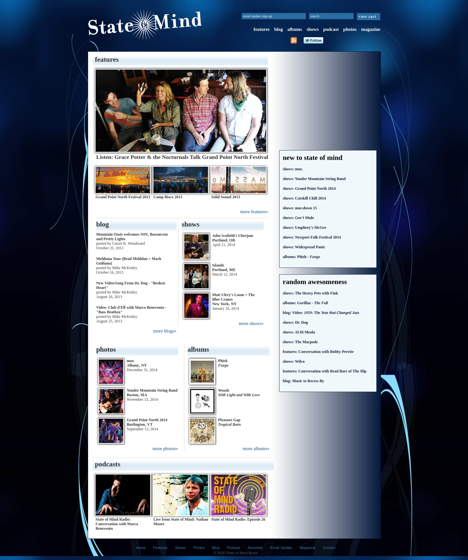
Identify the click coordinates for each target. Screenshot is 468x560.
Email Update (281, 548)
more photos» (165, 448)
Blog (215, 548)
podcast (331, 29)
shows (312, 29)
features (262, 29)
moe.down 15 (300, 208)
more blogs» (164, 330)
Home (141, 548)
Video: (321, 312)
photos (350, 29)
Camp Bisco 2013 (167, 197)
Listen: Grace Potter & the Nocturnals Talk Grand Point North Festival (182, 157)
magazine (370, 29)
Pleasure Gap (229, 422)
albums (294, 29)
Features (160, 548)
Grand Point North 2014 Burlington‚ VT (147, 422)
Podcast (233, 548)
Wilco (294, 361)
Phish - (301, 256)
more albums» (256, 448)
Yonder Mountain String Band (314, 178)
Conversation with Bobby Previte (318, 351)
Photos (199, 548)
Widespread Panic (304, 247)
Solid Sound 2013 (225, 197)
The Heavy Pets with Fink (310, 293)
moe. (293, 169)
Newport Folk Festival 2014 (312, 237)
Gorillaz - (305, 303)
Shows (180, 548)
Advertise (255, 548)
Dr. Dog (295, 322)
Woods (239, 392)
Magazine (308, 548)
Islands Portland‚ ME (224, 267)
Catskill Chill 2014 (304, 198)
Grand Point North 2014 (309, 188)
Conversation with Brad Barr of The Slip (325, 371)
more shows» (251, 323)
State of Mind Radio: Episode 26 (238, 519)
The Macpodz (300, 342)
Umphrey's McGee (304, 227)
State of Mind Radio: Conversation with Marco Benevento (117, 524)
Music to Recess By (303, 381)
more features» (254, 211)
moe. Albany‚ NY (137, 363)
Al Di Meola (299, 332)
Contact (329, 548)
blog (278, 29)
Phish (223, 363)
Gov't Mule (298, 217)
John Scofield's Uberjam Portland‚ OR (232, 237)
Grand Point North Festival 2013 (123, 197)
